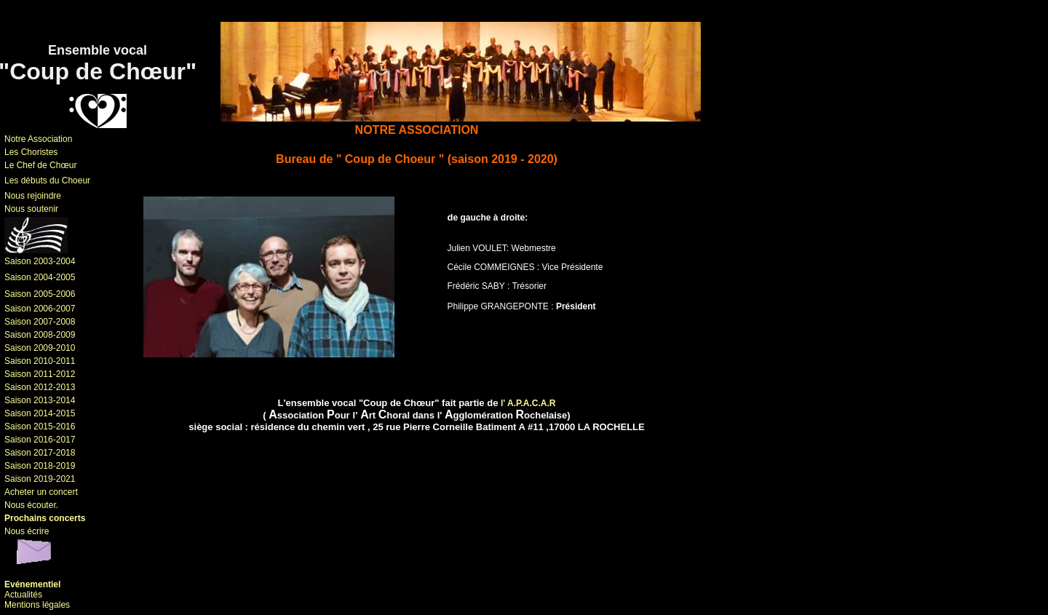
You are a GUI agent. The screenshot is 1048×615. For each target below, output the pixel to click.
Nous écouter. (31, 505)
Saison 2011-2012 (39, 374)
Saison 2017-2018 (39, 453)
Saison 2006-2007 (39, 308)
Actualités (23, 595)
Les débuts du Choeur (47, 180)
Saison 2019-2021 (39, 479)
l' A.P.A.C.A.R (528, 403)
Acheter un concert (41, 492)
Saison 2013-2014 (39, 400)
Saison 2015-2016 (39, 426)
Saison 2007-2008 (39, 322)
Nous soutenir (31, 209)
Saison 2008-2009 (39, 335)
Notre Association (38, 139)
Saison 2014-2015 (39, 413)
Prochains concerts (44, 518)
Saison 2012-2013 (39, 387)
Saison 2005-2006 (39, 294)
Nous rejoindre (32, 196)
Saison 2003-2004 (39, 261)
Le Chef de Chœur (40, 165)
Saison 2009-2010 (39, 348)
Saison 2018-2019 (39, 466)
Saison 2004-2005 (39, 277)
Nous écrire (26, 531)
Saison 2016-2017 (39, 440)
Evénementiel (32, 584)
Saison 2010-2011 (39, 361)
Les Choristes (30, 152)
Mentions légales (37, 605)
